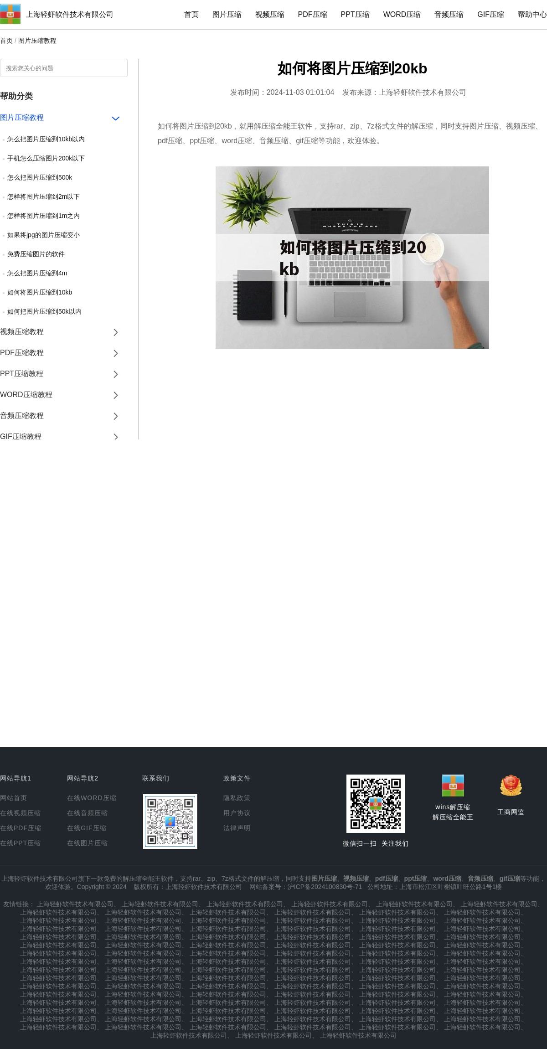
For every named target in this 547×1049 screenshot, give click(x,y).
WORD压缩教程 (26, 394)
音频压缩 (449, 14)
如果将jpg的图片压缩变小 (43, 234)
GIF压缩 (490, 14)
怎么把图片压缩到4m (37, 273)
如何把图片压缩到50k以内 (44, 311)
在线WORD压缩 (91, 797)
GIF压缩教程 (20, 436)
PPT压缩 (355, 14)
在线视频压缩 (20, 812)
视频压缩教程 (22, 332)
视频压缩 (269, 14)
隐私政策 (237, 797)
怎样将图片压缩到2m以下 (43, 196)
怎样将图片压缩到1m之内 (43, 215)
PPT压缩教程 (21, 373)
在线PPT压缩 (20, 843)
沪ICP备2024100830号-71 (325, 886)
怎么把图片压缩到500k (39, 177)
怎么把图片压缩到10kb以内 (46, 139)
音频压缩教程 (22, 415)
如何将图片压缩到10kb (39, 292)
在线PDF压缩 (20, 828)
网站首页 (13, 797)
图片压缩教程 (37, 40)
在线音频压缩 (87, 812)
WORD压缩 (402, 14)
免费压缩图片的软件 (36, 254)
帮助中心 (532, 14)
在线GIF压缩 (86, 828)
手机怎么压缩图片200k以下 (46, 158)
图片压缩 (227, 14)
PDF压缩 (312, 14)
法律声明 (237, 828)
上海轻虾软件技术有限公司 (70, 14)
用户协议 (237, 812)
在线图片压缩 (87, 843)
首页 (191, 14)
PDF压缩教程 (22, 353)
